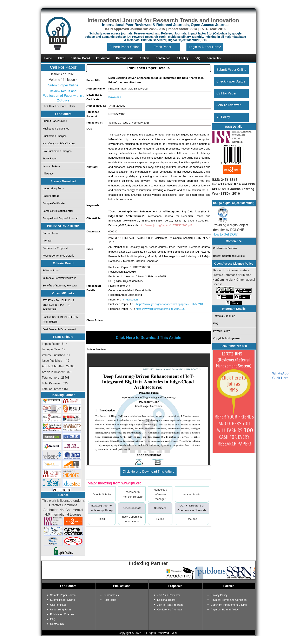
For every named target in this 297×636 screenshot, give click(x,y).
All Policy (48, 173)
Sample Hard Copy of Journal (60, 218)
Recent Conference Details (58, 255)
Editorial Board (51, 270)
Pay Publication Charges (57, 151)
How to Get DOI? (225, 234)
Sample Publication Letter (58, 210)
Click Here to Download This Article (148, 471)
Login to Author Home (205, 47)
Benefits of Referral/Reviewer (60, 285)
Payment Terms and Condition (229, 599)
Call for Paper (227, 93)
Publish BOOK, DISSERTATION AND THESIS (60, 319)
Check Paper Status (231, 81)
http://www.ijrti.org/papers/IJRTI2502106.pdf (166, 225)
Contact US (57, 623)
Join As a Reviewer (168, 595)
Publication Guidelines (56, 128)
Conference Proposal (55, 248)
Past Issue (110, 599)
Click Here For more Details (59, 106)
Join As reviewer (229, 105)
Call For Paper (63, 67)
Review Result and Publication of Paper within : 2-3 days (63, 95)
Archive (47, 240)
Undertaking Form (53, 188)
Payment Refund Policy (225, 609)
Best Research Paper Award (59, 329)
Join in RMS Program (170, 604)
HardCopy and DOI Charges (59, 143)
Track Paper (162, 47)
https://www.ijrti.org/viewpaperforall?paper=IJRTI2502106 (170, 304)
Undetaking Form (60, 609)
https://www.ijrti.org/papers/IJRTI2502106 (160, 308)
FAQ (215, 323)
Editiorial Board (166, 599)
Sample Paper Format (63, 595)
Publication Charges (55, 136)
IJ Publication (130, 299)
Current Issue (51, 233)
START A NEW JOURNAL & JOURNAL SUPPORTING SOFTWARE (58, 305)
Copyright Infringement (227, 338)
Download (114, 97)
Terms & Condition (224, 315)
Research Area (51, 166)
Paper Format (51, 195)
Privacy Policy (221, 330)
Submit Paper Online (124, 47)
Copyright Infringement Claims (229, 604)
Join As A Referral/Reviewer (59, 277)
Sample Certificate (54, 203)
